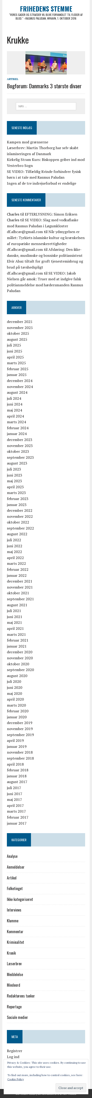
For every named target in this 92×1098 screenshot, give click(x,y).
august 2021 (17, 604)
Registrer (14, 1050)
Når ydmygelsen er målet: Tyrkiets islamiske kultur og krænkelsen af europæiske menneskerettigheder (46, 237)
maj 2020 (14, 693)
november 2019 (20, 728)
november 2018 (20, 752)
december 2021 (19, 581)
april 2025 (15, 357)
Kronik (11, 953)
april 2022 (15, 557)
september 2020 (20, 669)
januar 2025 (17, 374)
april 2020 (15, 699)
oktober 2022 (18, 522)
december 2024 (19, 380)
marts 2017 (16, 811)
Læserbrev (14, 963)
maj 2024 (14, 410)
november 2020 (20, 657)
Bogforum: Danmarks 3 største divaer (44, 86)
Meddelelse (15, 974)
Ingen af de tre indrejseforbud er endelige (41, 183)
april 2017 (15, 805)
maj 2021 (14, 622)
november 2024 (20, 386)
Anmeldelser (16, 867)
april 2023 (15, 486)
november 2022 (20, 516)
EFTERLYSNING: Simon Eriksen (51, 214)
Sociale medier (17, 1017)
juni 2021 (14, 616)
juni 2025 (14, 351)
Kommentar (15, 931)
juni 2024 (14, 404)
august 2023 (17, 463)
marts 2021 (16, 634)
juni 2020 (14, 687)
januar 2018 (17, 775)
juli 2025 (14, 345)
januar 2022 (17, 575)
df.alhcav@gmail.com (25, 231)
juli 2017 (14, 787)
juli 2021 (14, 610)
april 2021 (15, 628)
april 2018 (15, 764)
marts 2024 (16, 421)
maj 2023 (14, 480)
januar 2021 (17, 646)
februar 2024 (17, 427)
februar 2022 (17, 569)
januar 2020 (17, 716)
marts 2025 (16, 362)
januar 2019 (17, 746)
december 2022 (19, 510)
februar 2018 (17, 769)
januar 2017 (17, 823)
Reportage (14, 1006)
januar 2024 (17, 433)
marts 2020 (16, 705)
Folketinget (15, 888)
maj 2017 (14, 799)
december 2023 (19, 439)
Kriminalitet (15, 942)
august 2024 (17, 392)
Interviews (14, 910)
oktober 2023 (18, 451)
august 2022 (17, 533)
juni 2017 (14, 793)
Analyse (12, 856)
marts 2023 (16, 492)
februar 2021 (17, 640)
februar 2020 (17, 710)
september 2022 (20, 528)
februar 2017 (17, 817)
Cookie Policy (15, 1079)
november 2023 (20, 445)
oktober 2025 (18, 333)
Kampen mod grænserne (27, 142)
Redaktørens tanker (21, 996)
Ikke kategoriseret (20, 899)
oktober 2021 (18, 592)
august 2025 (17, 339)
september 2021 (20, 598)
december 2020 (19, 651)
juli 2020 (14, 681)
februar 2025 (17, 368)
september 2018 (20, 758)
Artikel (12, 79)
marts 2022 (16, 563)
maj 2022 (14, 551)
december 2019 (19, 722)
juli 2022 (14, 539)
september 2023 (20, 457)
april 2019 (15, 740)
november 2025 (20, 327)
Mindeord (13, 985)
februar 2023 (17, 498)
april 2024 (15, 416)
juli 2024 (14, 398)
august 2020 (17, 675)
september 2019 (20, 734)
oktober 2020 (18, 663)
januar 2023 (17, 504)
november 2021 (20, 587)
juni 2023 (14, 475)
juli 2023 (14, 469)
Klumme (12, 920)
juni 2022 (14, 545)
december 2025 (19, 321)
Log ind (13, 1056)
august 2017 (17, 781)
